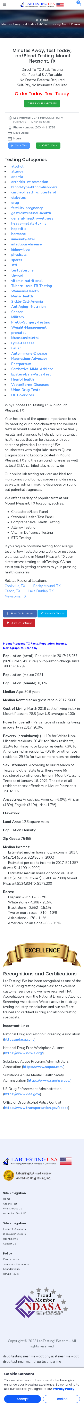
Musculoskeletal (25, 338)
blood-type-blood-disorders (34, 187)
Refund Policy (11, 1273)
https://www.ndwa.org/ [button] (23, 1053)
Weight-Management (29, 327)
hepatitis (18, 228)
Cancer (17, 312)
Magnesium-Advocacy (29, 358)
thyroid (17, 275)
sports (16, 260)
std (14, 265)
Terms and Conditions (16, 1264)
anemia (17, 176)
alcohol (17, 166)
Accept (23, 1399)
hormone (18, 234)
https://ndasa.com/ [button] (19, 1039)
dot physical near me (54, 1356)
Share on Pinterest (19, 623)
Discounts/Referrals (14, 1234)
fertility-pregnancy (27, 208)
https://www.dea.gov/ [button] (22, 1094)
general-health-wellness (32, 218)
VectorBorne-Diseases (30, 384)
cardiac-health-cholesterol (33, 192)
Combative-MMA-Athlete (32, 369)
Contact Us (9, 1243)
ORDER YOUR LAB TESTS (42, 103)
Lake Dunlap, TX (41, 591)
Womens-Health (25, 291)
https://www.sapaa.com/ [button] (43, 1066)
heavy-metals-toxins (28, 223)
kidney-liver (21, 249)
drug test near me (47, 1361)
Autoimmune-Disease (29, 353)
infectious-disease (26, 244)
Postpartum (21, 364)
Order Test (19, 145)
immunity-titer (23, 239)
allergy (17, 171)
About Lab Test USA (14, 1213)
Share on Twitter (52, 613)
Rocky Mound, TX (47, 586)
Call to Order (48, 145)
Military (17, 317)
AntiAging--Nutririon (28, 306)
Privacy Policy (63, 1389)
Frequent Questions (14, 1229)
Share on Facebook (20, 613)
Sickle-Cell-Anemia (27, 301)
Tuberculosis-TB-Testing (31, 286)
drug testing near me (19, 1356)
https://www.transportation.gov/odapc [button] (36, 1107)
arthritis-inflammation (29, 182)
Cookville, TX (15, 586)
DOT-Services (22, 395)
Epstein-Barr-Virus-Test (31, 374)
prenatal (18, 332)
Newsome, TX (15, 596)
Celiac (16, 348)
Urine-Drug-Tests (25, 390)
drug (15, 202)
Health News (10, 1238)
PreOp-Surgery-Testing (30, 322)
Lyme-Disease (22, 343)
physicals (19, 254)
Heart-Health (22, 379)
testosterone (22, 270)
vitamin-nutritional (27, 280)
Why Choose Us (12, 1208)
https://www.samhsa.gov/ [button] (49, 1080)
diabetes (18, 197)
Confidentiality (11, 1269)
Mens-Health (22, 296)
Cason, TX (12, 591)
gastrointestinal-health (31, 213)
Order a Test (10, 1203)
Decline (62, 1399)
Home (42, 20)
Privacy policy (11, 1259)
